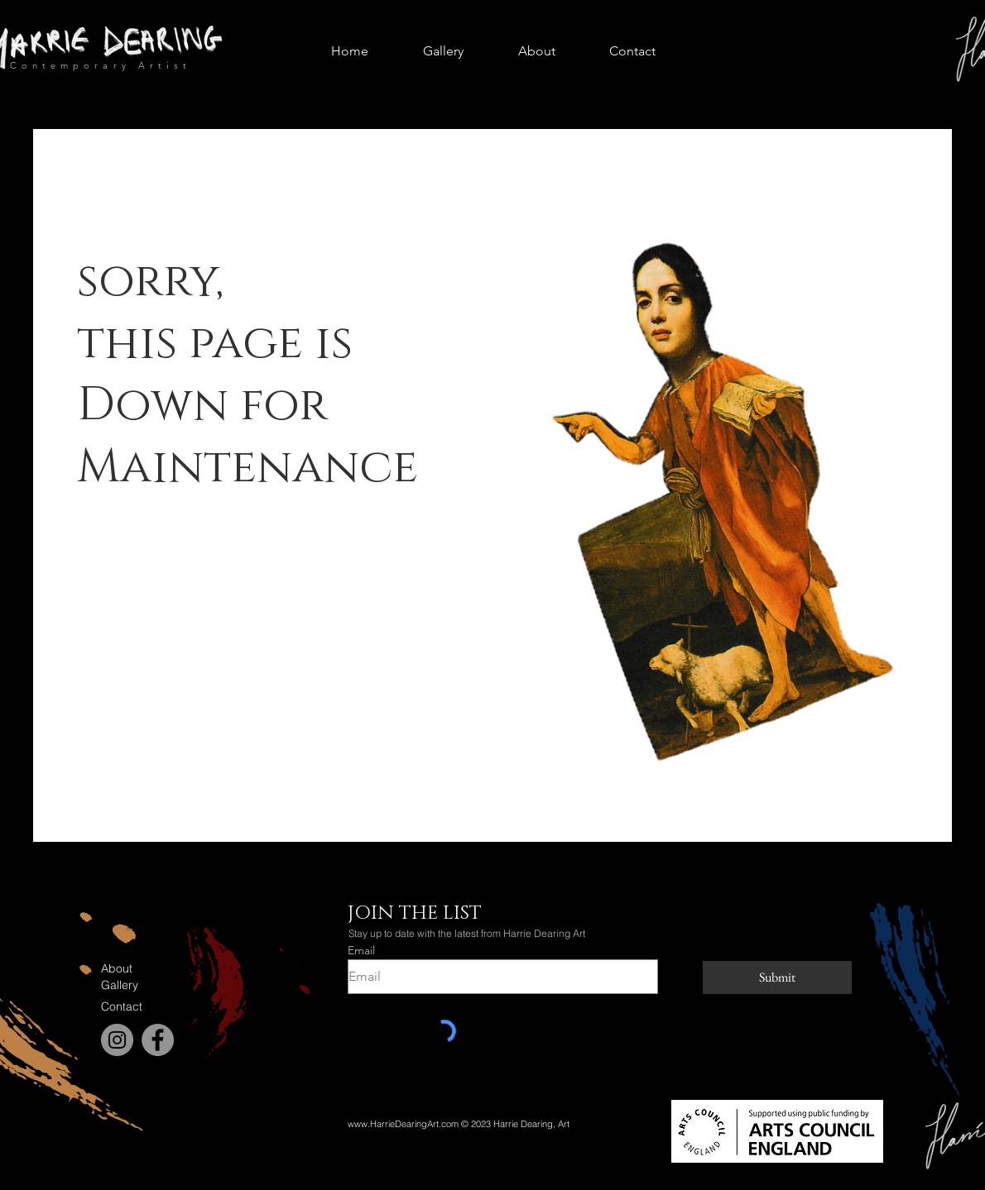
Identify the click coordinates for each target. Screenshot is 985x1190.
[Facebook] (158, 1040)
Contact (121, 1006)
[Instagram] (117, 1040)
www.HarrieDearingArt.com (403, 1124)
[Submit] (777, 977)
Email (361, 950)
